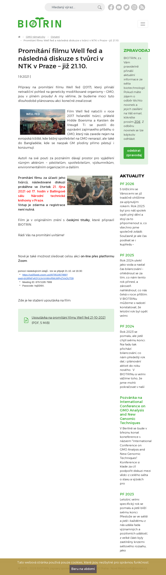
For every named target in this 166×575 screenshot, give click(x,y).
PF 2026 (127, 184)
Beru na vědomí (83, 569)
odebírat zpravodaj (134, 153)
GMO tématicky (35, 36)
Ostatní (55, 36)
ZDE (137, 122)
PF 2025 (127, 255)
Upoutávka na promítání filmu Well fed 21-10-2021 (69, 317)
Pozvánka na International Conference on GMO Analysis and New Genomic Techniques (132, 410)
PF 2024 (127, 326)
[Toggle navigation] (143, 24)
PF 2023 (127, 494)
